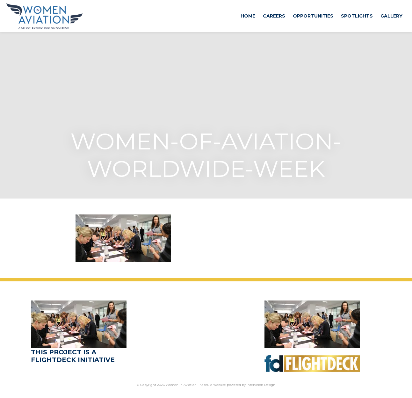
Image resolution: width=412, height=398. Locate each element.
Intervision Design (261, 385)
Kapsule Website (212, 385)
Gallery (391, 16)
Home (248, 16)
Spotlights (357, 16)
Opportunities (313, 16)
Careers (274, 16)
